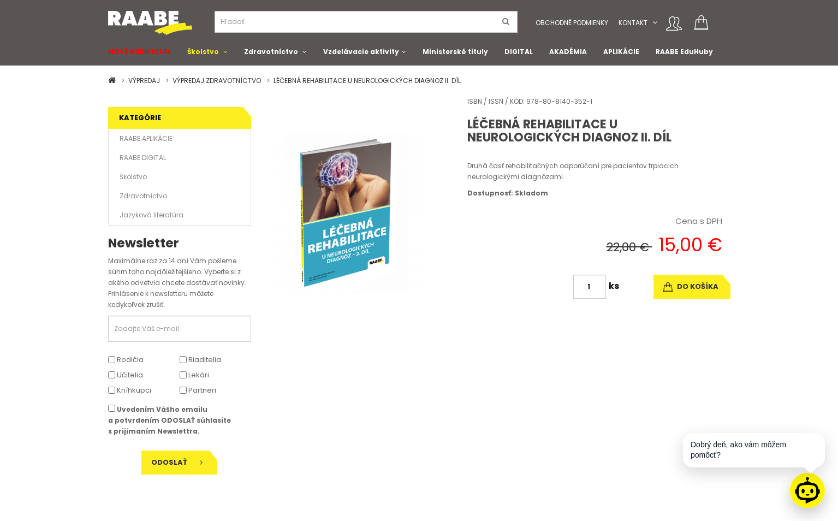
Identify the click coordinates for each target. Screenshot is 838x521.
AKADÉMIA (568, 51)
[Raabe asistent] (807, 490)
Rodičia (126, 359)
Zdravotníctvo (271, 51)
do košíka (690, 286)
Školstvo (203, 51)
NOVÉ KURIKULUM (139, 51)
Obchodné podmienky (572, 22)
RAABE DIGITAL (143, 157)
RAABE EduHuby (684, 51)
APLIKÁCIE (621, 51)
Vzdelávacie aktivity (361, 51)
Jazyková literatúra (151, 215)
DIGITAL (518, 51)
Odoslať (177, 462)
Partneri (198, 390)
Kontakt (633, 22)
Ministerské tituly (455, 51)
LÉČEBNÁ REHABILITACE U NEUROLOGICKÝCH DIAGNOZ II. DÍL (367, 80)
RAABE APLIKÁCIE (146, 138)
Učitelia (125, 375)
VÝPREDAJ (144, 80)
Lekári (194, 375)
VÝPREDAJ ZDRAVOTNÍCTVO (217, 80)
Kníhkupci (129, 390)
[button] (655, 22)
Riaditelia (200, 359)
